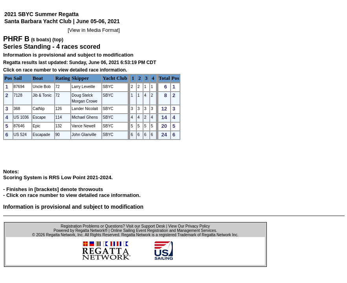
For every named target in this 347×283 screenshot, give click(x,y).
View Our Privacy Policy (189, 226)
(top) (57, 39)
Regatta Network (60, 235)
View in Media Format (93, 30)
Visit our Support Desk (145, 226)
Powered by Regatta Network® (80, 230)
